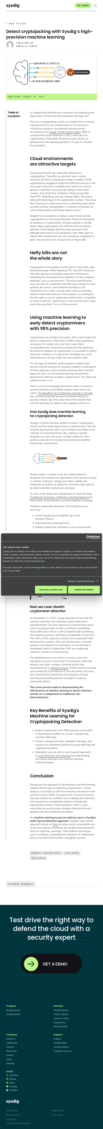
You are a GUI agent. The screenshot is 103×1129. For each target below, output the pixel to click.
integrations (59, 1022)
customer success (63, 1051)
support (57, 1038)
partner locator (61, 1018)
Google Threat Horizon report (65, 131)
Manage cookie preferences (81, 581)
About (59, 567)
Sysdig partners (61, 1010)
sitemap (10, 1063)
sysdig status (60, 1042)
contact (10, 1055)
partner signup (61, 1014)
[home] (12, 6)
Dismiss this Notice (84, 589)
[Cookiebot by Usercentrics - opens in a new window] (88, 537)
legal (9, 1059)
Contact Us (11, 1119)
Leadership (11, 1042)
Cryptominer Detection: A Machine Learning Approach (59, 497)
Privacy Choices (13, 1115)
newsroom (11, 1051)
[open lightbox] (50, 459)
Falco (55, 824)
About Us (10, 1038)
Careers (10, 1047)
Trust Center (57, 1115)
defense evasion (60, 667)
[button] (95, 5)
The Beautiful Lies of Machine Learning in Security (65, 392)
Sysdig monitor (13, 1014)
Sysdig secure (13, 1010)
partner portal (60, 1026)
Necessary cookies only (51, 589)
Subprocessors (58, 1110)
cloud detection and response (54, 755)
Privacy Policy (39, 567)
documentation (61, 1047)
